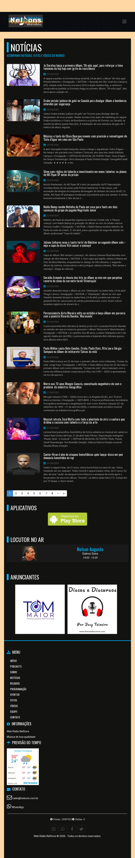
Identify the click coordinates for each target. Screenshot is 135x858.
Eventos (15, 694)
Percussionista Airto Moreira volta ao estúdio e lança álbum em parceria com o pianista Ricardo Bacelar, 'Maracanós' (84, 315)
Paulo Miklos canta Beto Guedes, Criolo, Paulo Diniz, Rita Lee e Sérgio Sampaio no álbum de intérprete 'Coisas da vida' (82, 350)
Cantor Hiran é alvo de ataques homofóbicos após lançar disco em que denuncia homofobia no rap (83, 456)
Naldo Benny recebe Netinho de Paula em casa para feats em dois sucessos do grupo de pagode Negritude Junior (80, 208)
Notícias (15, 678)
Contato (15, 717)
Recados (15, 683)
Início (13, 661)
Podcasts (16, 666)
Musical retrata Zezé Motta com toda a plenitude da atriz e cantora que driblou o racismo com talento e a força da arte (84, 421)
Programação (18, 689)
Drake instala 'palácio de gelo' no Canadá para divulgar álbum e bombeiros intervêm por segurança (85, 102)
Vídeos (14, 706)
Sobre (13, 672)
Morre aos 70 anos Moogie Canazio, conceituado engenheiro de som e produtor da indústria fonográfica (82, 385)
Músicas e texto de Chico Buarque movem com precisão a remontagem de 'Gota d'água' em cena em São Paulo (85, 138)
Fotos (13, 700)
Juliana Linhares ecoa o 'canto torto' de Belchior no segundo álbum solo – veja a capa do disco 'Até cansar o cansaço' (84, 244)
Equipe (13, 711)
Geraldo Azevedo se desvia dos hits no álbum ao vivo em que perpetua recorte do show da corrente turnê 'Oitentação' (82, 279)
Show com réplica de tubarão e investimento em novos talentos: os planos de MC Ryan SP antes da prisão (85, 173)
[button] (124, 21)
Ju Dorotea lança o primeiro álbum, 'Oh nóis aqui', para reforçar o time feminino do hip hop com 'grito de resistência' (83, 67)
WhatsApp (18, 807)
